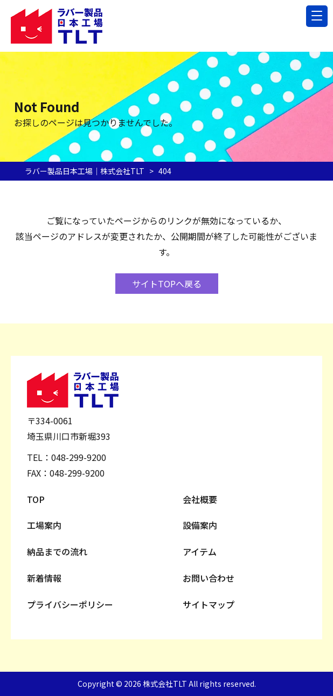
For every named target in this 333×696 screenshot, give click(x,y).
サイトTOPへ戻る (167, 283)
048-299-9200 (78, 457)
